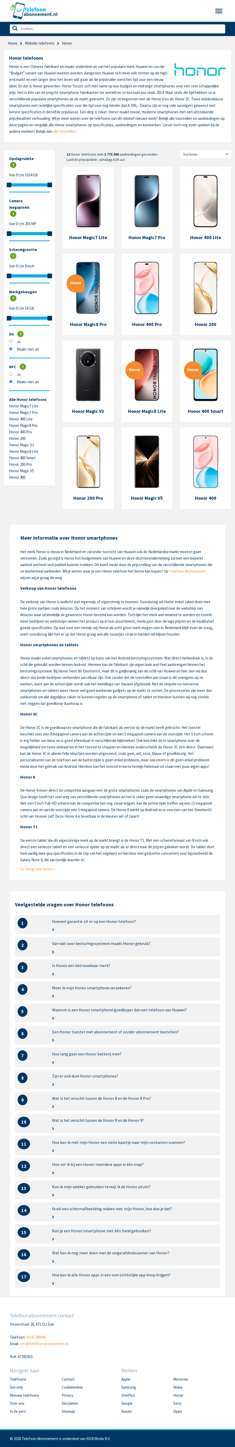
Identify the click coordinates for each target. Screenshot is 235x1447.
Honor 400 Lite (21, 418)
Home (12, 43)
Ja (18, 341)
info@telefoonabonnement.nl (44, 1343)
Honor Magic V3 (21, 444)
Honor (178, 1395)
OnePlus (128, 1395)
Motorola (180, 1379)
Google (127, 1403)
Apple (125, 1379)
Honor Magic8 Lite (23, 451)
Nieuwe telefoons (24, 1395)
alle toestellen (64, 131)
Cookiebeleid (72, 1387)
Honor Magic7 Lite (23, 406)
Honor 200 (17, 438)
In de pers (18, 1411)
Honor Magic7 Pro (23, 412)
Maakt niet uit (28, 349)
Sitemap (68, 1411)
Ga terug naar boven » (37, 868)
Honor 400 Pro (20, 431)
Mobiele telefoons (39, 43)
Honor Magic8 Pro (23, 425)
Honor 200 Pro (20, 464)
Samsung (128, 1387)
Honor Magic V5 (21, 470)
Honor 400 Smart (22, 457)
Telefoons (18, 1379)
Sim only (16, 1387)
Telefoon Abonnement (187, 571)
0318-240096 (36, 1337)
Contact (68, 1379)
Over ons (17, 1403)
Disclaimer (70, 1403)
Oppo (177, 1411)
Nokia (177, 1387)
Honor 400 (17, 477)
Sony (177, 1403)
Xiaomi (126, 1411)
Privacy (67, 1395)
